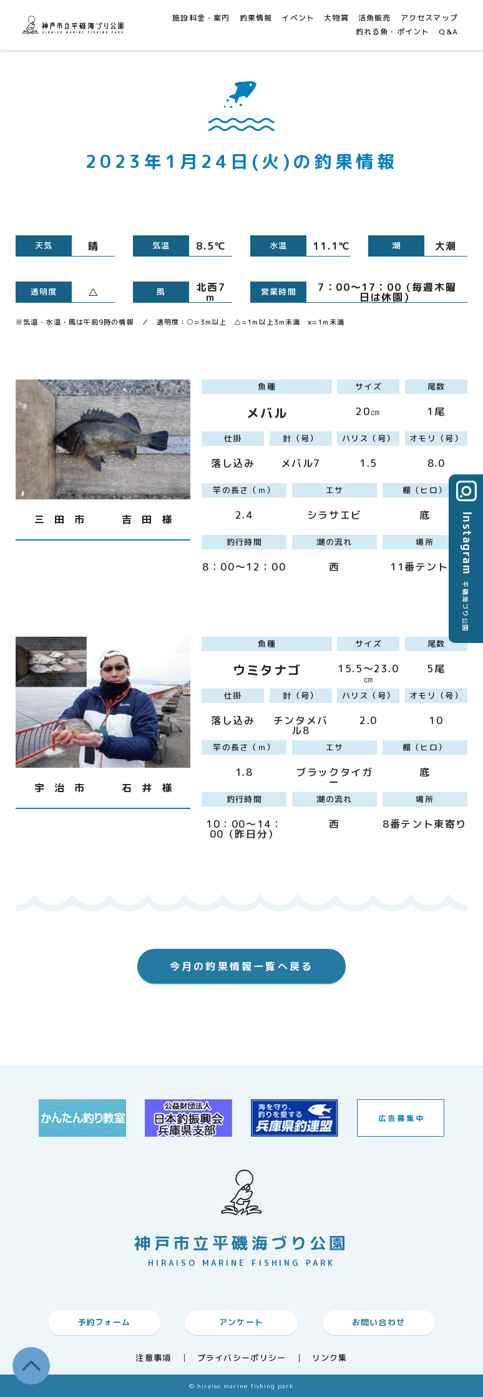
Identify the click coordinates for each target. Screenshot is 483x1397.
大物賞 (336, 17)
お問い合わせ (379, 1322)
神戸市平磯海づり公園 (74, 24)
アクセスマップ (429, 17)
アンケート (241, 1322)
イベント (298, 17)
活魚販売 (374, 17)
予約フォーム (104, 1322)
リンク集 (330, 1358)
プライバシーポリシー (241, 1358)
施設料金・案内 (201, 17)
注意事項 (153, 1358)
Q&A (448, 31)
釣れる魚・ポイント (393, 31)
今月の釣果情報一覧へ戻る (241, 966)
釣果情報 (256, 17)
